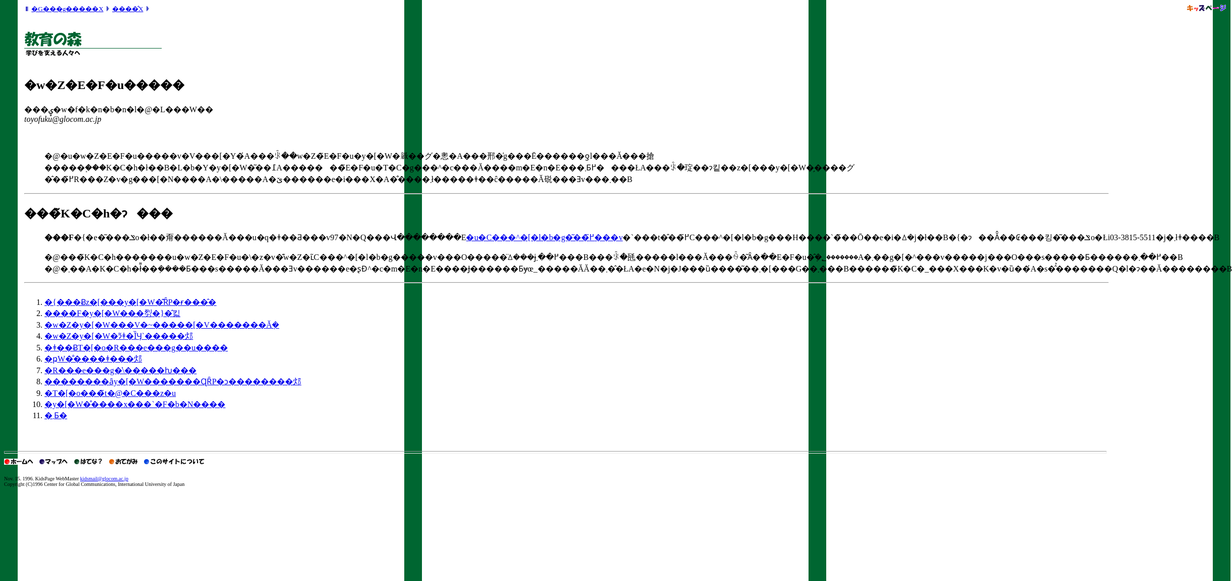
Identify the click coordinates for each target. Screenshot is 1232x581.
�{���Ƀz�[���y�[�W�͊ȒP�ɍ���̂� (130, 302)
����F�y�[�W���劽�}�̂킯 (112, 313)
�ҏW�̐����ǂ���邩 (93, 358)
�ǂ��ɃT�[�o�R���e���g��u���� (136, 347)
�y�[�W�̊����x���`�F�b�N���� (134, 404)
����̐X (127, 9)
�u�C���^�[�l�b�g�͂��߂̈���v (544, 237)
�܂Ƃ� (55, 415)
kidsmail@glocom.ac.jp (104, 478)
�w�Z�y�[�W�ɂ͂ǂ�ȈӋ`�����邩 (118, 336)
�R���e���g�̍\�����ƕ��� (120, 370)
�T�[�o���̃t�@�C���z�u (110, 393)
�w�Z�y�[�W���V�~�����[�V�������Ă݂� (161, 325)
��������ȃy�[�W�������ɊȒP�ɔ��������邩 (172, 381)
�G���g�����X (67, 9)
